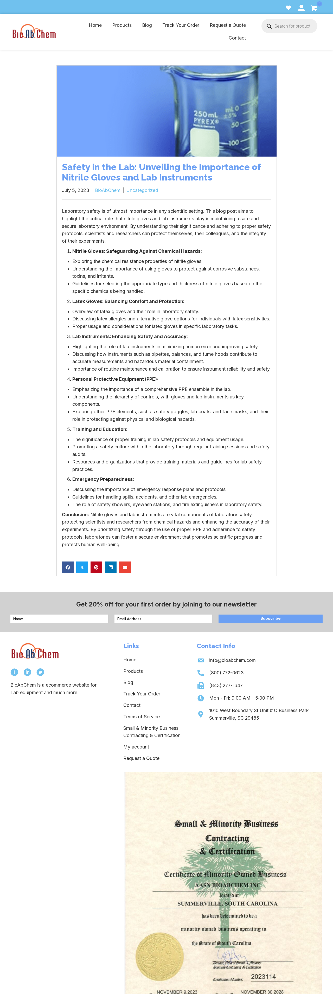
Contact (131, 705)
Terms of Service (141, 716)
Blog (128, 682)
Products (133, 671)
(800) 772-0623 (226, 673)
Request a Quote (141, 758)
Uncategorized (142, 190)
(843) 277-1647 (225, 685)
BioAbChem (107, 190)
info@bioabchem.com (232, 660)
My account (136, 747)
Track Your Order (141, 693)
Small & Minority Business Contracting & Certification (152, 731)
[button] (271, 619)
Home (129, 659)
